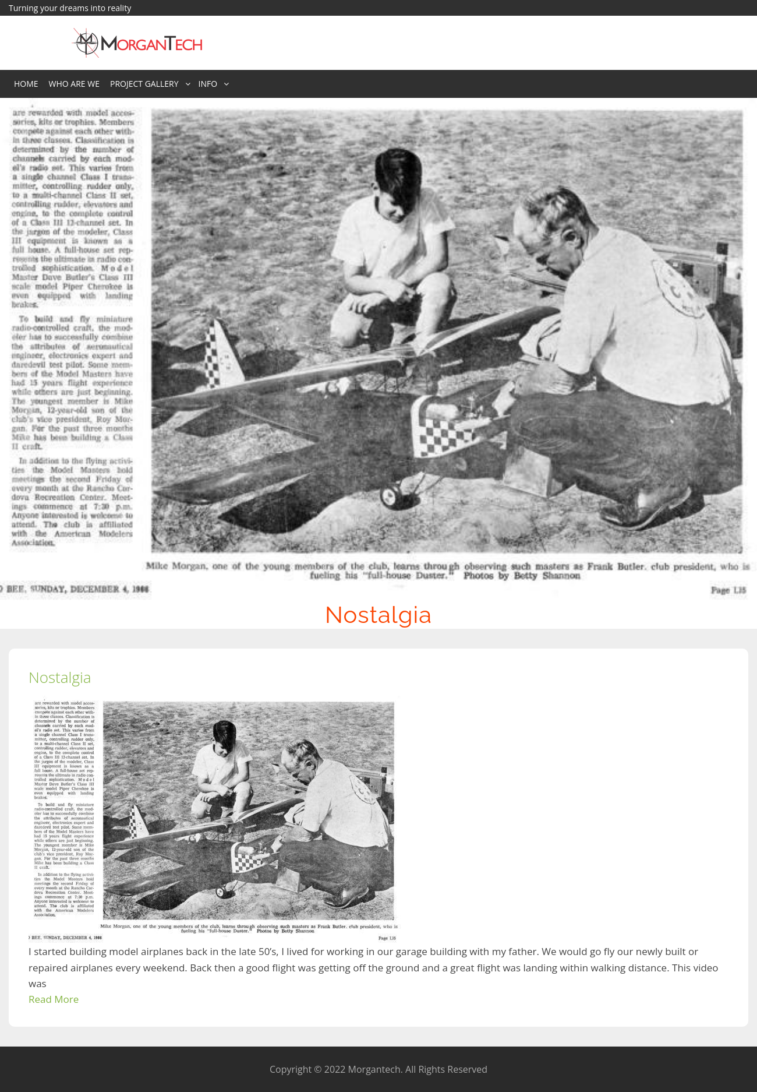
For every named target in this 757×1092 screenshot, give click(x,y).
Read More (54, 999)
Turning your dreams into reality (70, 7)
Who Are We (74, 83)
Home (26, 83)
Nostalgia (60, 677)
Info (208, 83)
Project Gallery (144, 83)
